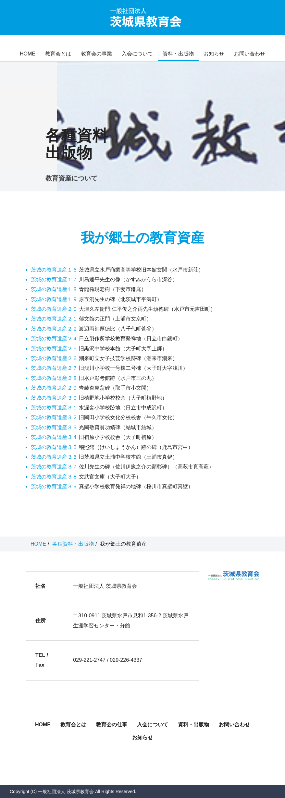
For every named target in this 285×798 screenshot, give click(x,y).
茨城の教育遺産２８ (54, 378)
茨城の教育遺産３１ (54, 407)
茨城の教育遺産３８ (54, 476)
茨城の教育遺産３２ (54, 417)
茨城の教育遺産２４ (54, 338)
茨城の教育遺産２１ (54, 318)
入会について (137, 53)
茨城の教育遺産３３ (54, 427)
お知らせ (214, 53)
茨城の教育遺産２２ (54, 329)
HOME (27, 53)
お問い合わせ (249, 53)
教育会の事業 (96, 53)
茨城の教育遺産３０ (54, 398)
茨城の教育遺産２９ (54, 388)
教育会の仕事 (111, 724)
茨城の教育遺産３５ (54, 447)
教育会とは (58, 53)
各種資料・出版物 (73, 544)
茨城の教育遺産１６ (54, 269)
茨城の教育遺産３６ (54, 457)
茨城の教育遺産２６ (54, 358)
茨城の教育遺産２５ (54, 348)
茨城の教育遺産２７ (54, 368)
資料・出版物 (178, 53)
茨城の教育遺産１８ (54, 289)
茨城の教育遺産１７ (54, 279)
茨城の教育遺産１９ (54, 299)
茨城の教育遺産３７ (54, 466)
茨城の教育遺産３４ (54, 437)
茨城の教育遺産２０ (54, 309)
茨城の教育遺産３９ (54, 486)
